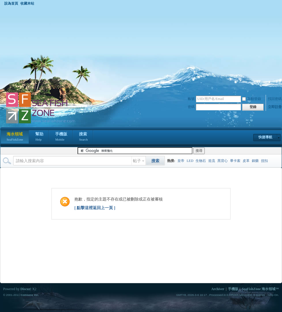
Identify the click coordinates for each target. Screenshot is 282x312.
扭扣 (264, 161)
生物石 (201, 161)
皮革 (246, 161)
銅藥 (255, 161)
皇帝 (180, 161)
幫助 (39, 137)
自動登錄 (251, 99)
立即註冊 (275, 107)
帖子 (137, 161)
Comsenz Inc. (29, 294)
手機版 (61, 137)
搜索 (83, 137)
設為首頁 (11, 3)
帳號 (191, 99)
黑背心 (222, 161)
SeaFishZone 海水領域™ (260, 289)
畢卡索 (235, 161)
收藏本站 (27, 3)
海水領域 (15, 137)
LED (190, 161)
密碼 (191, 107)
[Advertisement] (141, 48)
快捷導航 (265, 137)
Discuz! (25, 289)
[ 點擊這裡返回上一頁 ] (94, 208)
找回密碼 (275, 99)
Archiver (217, 289)
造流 (211, 161)
